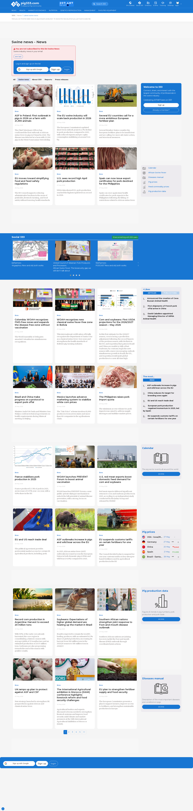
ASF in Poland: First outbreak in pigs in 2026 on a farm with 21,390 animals (33, 118)
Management (89, 10)
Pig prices (152, 182)
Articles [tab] (152, 293)
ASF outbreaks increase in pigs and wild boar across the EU (74, 541)
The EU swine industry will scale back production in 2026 (74, 117)
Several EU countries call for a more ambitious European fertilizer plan (116, 118)
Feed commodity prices (158, 187)
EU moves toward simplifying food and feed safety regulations (32, 181)
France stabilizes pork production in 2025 (27, 478)
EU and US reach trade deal (160, 401)
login (67, 69)
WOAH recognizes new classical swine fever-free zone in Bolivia (75, 322)
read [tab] (152, 380)
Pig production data (157, 191)
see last (18, 56)
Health (22, 10)
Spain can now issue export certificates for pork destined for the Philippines (116, 181)
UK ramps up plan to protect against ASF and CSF (31, 691)
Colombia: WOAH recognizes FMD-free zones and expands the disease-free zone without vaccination (32, 323)
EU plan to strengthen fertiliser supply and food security (117, 691)
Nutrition (53, 10)
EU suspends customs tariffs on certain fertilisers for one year (115, 542)
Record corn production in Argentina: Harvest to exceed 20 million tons (32, 622)
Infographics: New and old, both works (29, 265)
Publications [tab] (170, 293)
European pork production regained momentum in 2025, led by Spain (161, 408)
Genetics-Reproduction (70, 10)
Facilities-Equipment (107, 10)
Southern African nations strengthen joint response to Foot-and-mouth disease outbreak (115, 623)
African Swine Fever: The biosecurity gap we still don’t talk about (74, 269)
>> (84, 732)
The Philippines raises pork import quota (114, 398)
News (14, 10)
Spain (150, 552)
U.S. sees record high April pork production (72, 179)
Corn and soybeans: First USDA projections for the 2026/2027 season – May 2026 (117, 322)
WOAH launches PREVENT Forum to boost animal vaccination (72, 479)
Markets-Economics (37, 10)
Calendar (152, 168)
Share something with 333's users (125, 237)
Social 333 (18, 237)
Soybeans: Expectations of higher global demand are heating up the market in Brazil (74, 622)
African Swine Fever (157, 172)
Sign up (55, 69)
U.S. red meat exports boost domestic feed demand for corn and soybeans (115, 479)
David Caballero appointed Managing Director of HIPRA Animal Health (158, 316)
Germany (152, 542)
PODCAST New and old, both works (113, 265)
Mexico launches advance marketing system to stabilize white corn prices (74, 399)
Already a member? (161, 110)
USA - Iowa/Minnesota (154, 537)
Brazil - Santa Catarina (154, 557)
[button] (33, 69)
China (150, 547)
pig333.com (30, 3)
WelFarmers (18, 263)
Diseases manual (155, 177)
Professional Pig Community (31, 6)
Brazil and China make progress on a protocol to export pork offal (29, 399)
